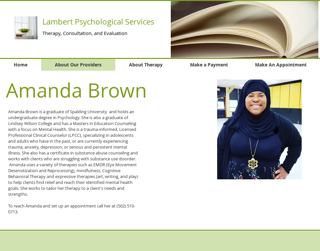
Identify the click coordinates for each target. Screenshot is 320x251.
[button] (244, 29)
